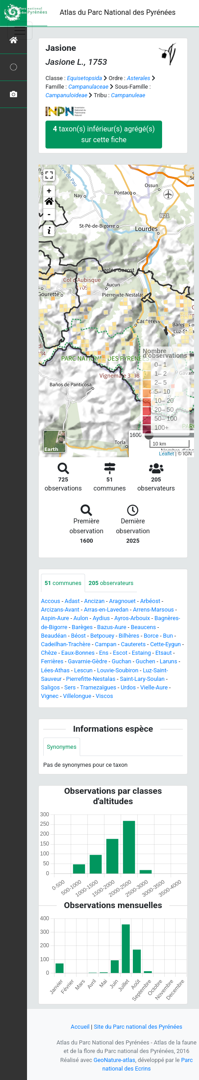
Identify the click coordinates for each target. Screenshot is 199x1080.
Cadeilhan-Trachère (65, 644)
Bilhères (129, 635)
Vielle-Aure (154, 687)
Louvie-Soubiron (118, 670)
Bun (168, 635)
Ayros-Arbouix (132, 618)
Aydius (101, 618)
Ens (104, 652)
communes (63, 583)
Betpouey (102, 635)
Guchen (145, 661)
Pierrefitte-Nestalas (90, 678)
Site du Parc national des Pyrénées (138, 1026)
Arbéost (150, 601)
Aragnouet (122, 601)
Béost (78, 635)
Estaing (141, 652)
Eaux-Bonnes (78, 652)
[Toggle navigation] (19, 31)
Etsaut (163, 652)
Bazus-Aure (112, 627)
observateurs (111, 583)
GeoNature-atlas (115, 1060)
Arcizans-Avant (60, 609)
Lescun (83, 670)
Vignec (50, 696)
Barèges (82, 627)
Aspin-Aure (55, 618)
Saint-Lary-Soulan (142, 678)
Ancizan (94, 601)
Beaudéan (54, 635)
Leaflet (166, 453)
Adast (72, 601)
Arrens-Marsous (153, 609)
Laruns (168, 661)
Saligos (50, 687)
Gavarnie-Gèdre (87, 661)
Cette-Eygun (165, 644)
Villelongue (77, 696)
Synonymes (62, 746)
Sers (70, 687)
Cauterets (133, 644)
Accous (50, 601)
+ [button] (49, 191)
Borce (151, 635)
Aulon (80, 618)
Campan (106, 644)
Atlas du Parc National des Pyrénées (117, 12)
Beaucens (143, 627)
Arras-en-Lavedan (106, 609)
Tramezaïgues (98, 687)
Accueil (80, 1026)
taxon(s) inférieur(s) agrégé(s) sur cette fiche (104, 134)
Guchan (121, 661)
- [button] (49, 214)
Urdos (128, 687)
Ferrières (52, 661)
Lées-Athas (55, 670)
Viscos (104, 696)
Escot (120, 652)
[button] (49, 203)
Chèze (49, 652)
